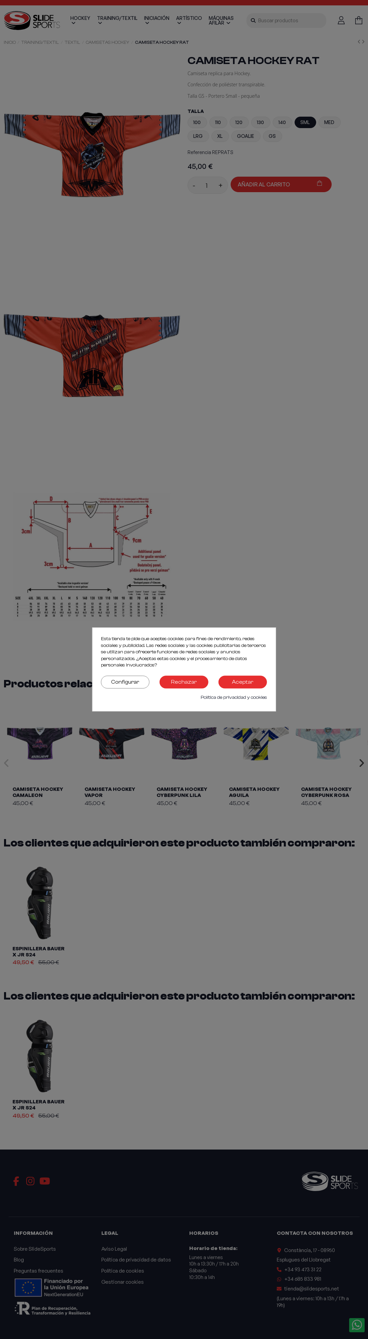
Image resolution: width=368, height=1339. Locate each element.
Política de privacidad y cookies (234, 697)
